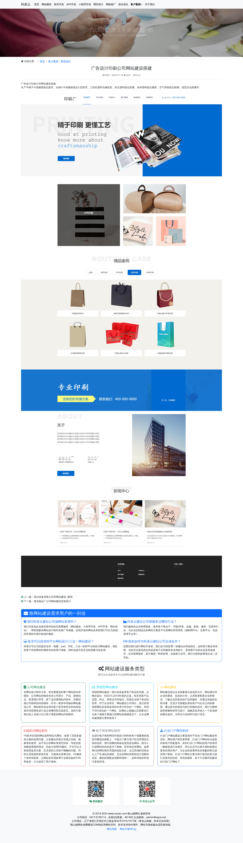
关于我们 (150, 4)
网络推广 (111, 4)
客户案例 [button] (136, 4)
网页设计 (98, 4)
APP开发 (71, 4)
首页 (36, 4)
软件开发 (59, 4)
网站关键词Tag (128, 829)
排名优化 (123, 4)
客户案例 (53, 61)
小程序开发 (85, 4)
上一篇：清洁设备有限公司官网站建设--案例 (48, 597)
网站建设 (46, 4)
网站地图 (112, 829)
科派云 (25, 4)
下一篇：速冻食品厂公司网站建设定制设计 (47, 601)
